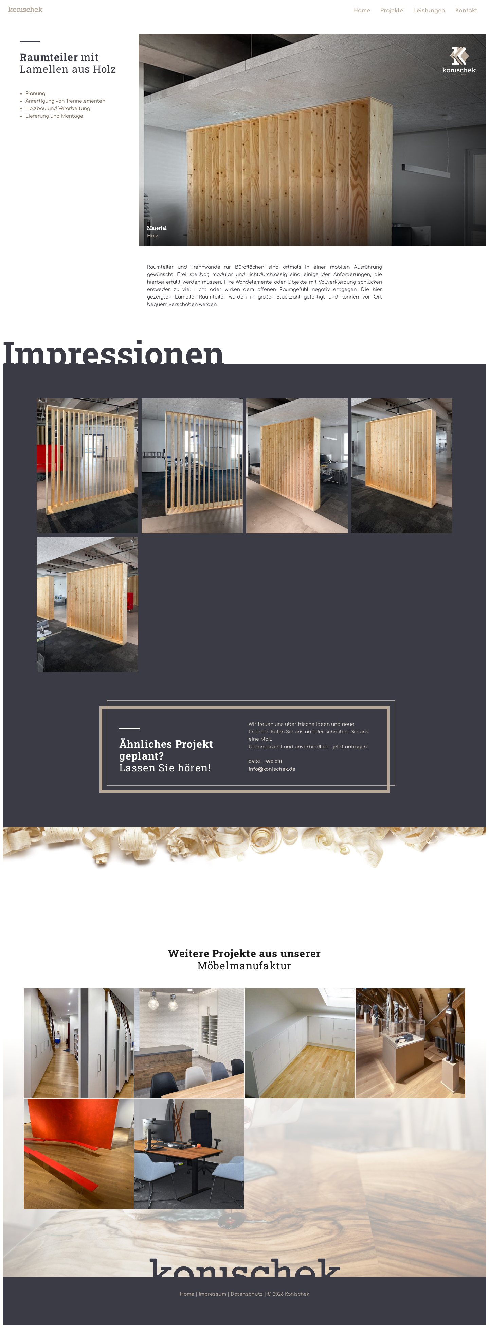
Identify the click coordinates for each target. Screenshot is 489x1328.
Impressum (212, 1294)
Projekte (391, 10)
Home (361, 10)
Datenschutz (247, 1294)
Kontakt (466, 10)
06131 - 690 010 (265, 761)
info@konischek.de (272, 769)
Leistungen (429, 10)
